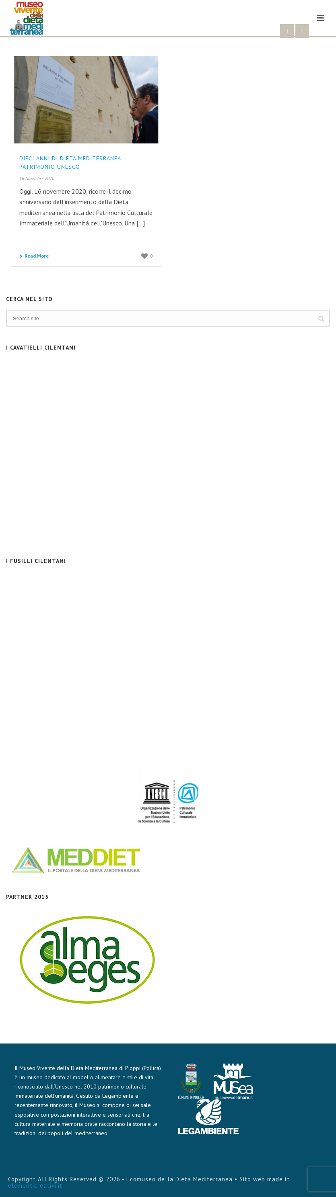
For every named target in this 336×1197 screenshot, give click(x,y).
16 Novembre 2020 (36, 178)
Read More (34, 256)
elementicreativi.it (35, 1185)
